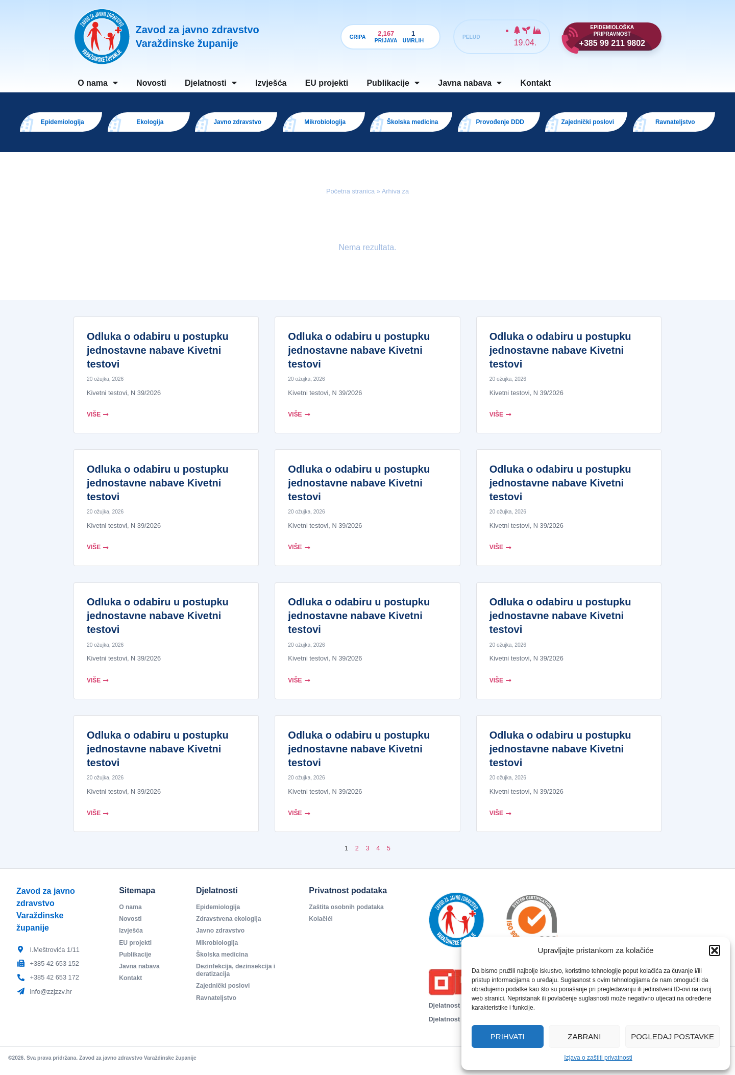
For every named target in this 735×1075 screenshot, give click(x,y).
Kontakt (535, 83)
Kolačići (321, 925)
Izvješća (270, 83)
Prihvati (508, 1036)
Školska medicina (223, 961)
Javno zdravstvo (221, 937)
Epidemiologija (219, 912)
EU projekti (326, 83)
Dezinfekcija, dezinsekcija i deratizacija (238, 978)
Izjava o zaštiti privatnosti (598, 1057)
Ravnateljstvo (217, 1006)
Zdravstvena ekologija (230, 925)
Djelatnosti (211, 83)
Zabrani (584, 1036)
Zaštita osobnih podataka (348, 912)
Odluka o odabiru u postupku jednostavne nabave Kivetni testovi (158, 354)
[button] (714, 950)
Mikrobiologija (218, 949)
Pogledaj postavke (672, 1036)
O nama (98, 83)
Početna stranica (350, 196)
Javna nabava (470, 83)
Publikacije (393, 83)
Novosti (151, 83)
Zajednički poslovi (224, 994)
